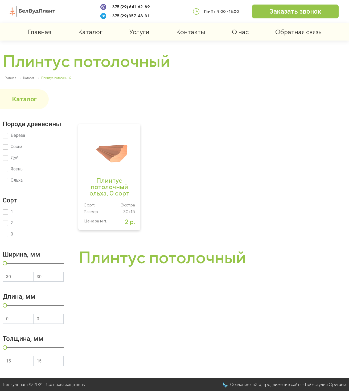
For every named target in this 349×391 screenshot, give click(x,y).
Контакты (190, 31)
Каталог (90, 31)
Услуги (139, 31)
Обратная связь (298, 31)
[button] (295, 11)
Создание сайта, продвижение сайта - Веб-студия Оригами (288, 384)
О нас (240, 31)
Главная (39, 31)
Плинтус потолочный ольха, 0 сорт (109, 187)
